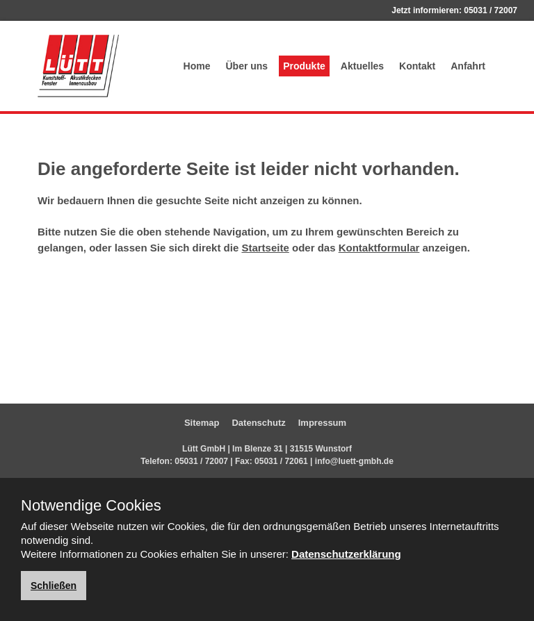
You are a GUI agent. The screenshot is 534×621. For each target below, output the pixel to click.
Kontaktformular (379, 248)
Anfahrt (468, 66)
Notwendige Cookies (91, 506)
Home (197, 66)
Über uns (246, 66)
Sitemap (202, 422)
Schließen (53, 585)
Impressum (322, 422)
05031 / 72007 (490, 10)
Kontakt (417, 66)
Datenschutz (258, 422)
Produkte (304, 66)
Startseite (265, 248)
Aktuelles (362, 66)
